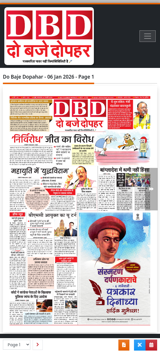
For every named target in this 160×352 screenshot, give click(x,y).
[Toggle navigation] (147, 36)
